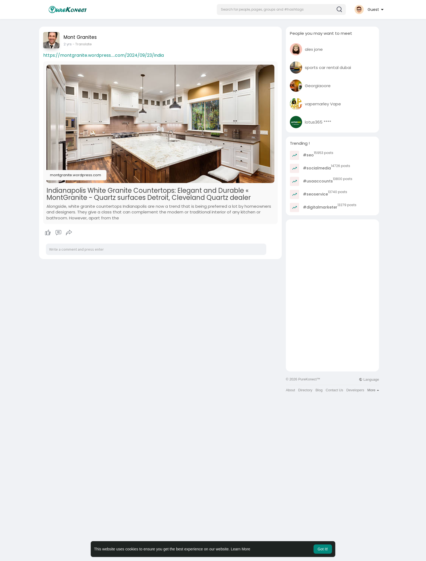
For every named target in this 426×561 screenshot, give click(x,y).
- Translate (77, 44)
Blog (318, 390)
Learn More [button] (240, 549)
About (290, 390)
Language (369, 379)
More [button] (373, 390)
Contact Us (334, 390)
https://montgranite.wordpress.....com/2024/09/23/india (103, 55)
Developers (355, 390)
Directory (305, 390)
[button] (281, 9)
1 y (65, 44)
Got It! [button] (323, 549)
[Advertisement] (332, 257)
